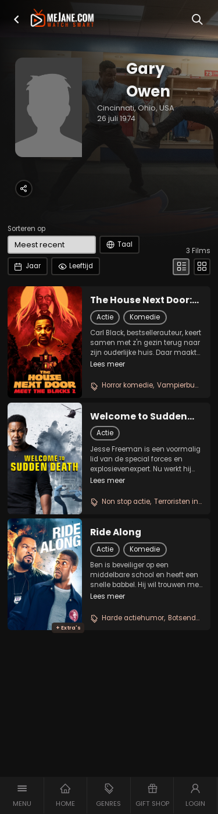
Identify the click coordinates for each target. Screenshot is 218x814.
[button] (16, 19)
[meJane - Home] (62, 19)
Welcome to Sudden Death (138, 416)
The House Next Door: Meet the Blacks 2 (141, 300)
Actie (105, 317)
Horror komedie (127, 385)
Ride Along (115, 532)
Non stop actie (126, 501)
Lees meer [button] (107, 364)
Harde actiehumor (133, 618)
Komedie (145, 317)
